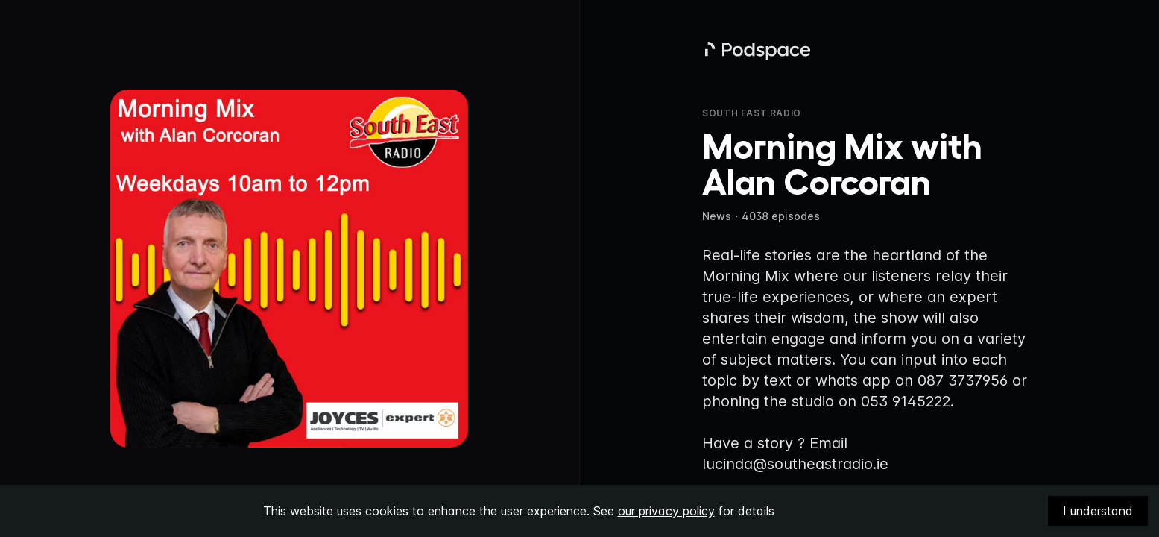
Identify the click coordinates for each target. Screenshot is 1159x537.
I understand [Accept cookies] (1098, 510)
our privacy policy (666, 510)
